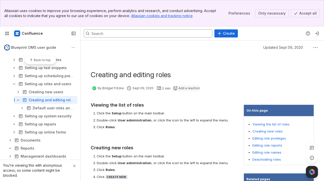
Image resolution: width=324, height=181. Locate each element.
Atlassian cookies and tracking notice (162, 16)
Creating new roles (267, 131)
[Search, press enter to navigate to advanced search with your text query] (148, 33)
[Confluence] (28, 33)
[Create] (226, 33)
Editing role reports (267, 145)
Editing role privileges (269, 138)
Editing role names (266, 152)
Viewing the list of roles (270, 124)
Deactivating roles (266, 159)
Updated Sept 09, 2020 (283, 47)
